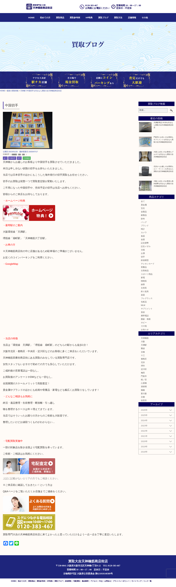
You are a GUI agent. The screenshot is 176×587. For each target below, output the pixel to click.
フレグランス (146, 298)
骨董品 (144, 267)
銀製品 (144, 215)
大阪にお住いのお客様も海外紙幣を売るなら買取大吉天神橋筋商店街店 (163, 183)
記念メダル (146, 246)
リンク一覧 (147, 581)
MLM (143, 305)
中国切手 (12, 158)
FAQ (100, 581)
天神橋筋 (26, 158)
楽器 (143, 295)
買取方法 (118, 17)
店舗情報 (132, 17)
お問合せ (107, 581)
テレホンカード (147, 264)
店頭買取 (68, 581)
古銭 (143, 250)
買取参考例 (75, 17)
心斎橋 (144, 383)
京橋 (143, 352)
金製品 (144, 212)
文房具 (144, 288)
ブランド (145, 225)
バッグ (144, 222)
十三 (143, 355)
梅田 (143, 373)
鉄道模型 (145, 260)
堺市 (143, 366)
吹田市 (144, 400)
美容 (143, 312)
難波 (143, 348)
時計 (143, 229)
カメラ (144, 232)
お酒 (143, 253)
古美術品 (145, 270)
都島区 (144, 359)
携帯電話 (145, 316)
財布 (143, 219)
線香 (143, 284)
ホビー (144, 322)
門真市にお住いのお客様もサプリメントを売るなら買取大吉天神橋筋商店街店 (163, 139)
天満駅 (144, 345)
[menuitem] (31, 17)
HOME (31, 17)
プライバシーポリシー (121, 581)
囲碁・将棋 (146, 319)
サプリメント (146, 309)
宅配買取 (76, 581)
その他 (145, 17)
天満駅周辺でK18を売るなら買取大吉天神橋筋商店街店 (163, 125)
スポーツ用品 (146, 274)
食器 (143, 236)
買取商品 (60, 17)
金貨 (143, 239)
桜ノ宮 (144, 379)
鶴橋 (143, 390)
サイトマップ (136, 581)
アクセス (93, 581)
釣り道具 (145, 291)
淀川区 (144, 369)
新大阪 (144, 393)
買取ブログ (103, 17)
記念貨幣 (145, 243)
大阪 (143, 341)
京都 (143, 397)
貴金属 (144, 205)
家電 (143, 277)
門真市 (144, 376)
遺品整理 (85, 581)
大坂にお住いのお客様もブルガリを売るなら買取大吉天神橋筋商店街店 (163, 154)
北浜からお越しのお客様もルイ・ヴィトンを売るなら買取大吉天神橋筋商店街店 (163, 168)
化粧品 (144, 302)
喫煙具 (144, 281)
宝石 (143, 208)
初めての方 (45, 17)
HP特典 (89, 17)
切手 (19, 158)
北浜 (143, 362)
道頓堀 (144, 386)
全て (5, 158)
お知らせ (145, 329)
